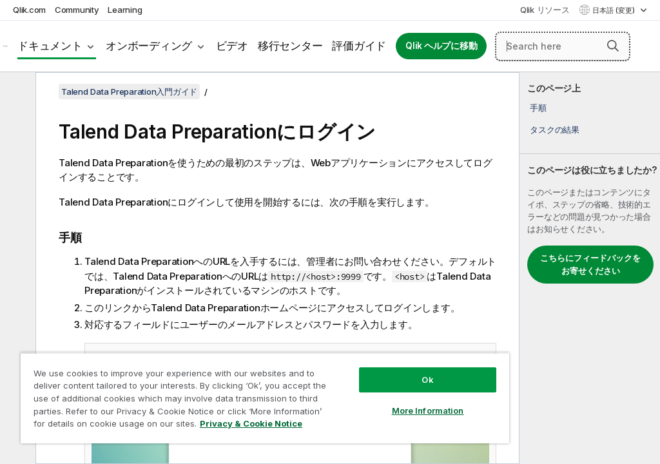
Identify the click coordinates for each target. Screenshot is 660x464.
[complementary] (589, 268)
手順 (538, 107)
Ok (427, 379)
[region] (265, 398)
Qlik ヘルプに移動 (441, 46)
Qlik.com (29, 10)
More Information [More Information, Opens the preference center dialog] (428, 410)
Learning (125, 10)
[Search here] (562, 46)
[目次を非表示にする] (16, 92)
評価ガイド (359, 45)
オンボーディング (149, 45)
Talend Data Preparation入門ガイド (129, 91)
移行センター (290, 45)
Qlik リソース (545, 10)
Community (77, 10)
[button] (613, 45)
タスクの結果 (554, 129)
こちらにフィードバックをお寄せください (590, 264)
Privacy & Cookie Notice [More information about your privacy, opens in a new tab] (251, 423)
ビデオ (232, 45)
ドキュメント (49, 45)
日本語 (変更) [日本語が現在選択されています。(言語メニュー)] (614, 10)
